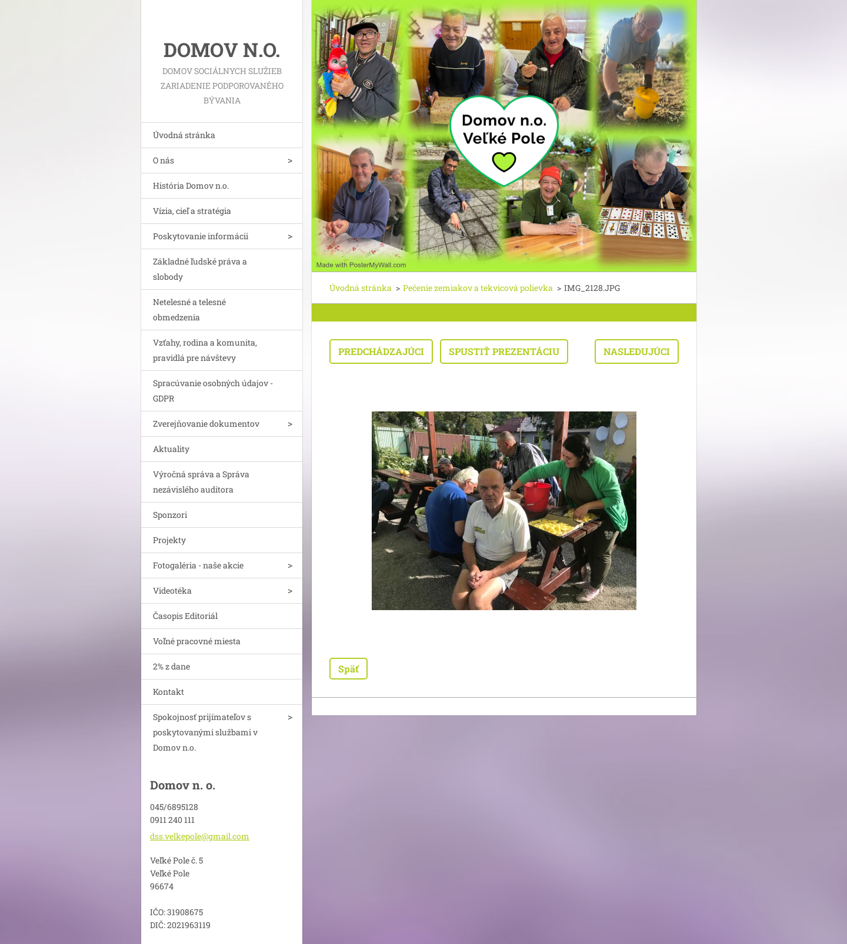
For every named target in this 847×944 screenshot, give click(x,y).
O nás (163, 160)
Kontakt (168, 691)
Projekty (169, 539)
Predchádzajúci (381, 351)
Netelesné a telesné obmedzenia (189, 309)
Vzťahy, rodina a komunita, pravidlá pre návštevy (205, 350)
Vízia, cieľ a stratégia (192, 210)
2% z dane (171, 666)
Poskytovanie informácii (200, 236)
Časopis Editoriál (185, 615)
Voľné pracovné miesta (197, 641)
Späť (348, 668)
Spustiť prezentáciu (504, 351)
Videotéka (172, 590)
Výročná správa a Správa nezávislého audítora (201, 481)
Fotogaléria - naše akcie (198, 565)
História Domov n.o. (191, 185)
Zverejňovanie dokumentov (206, 423)
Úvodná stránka (184, 134)
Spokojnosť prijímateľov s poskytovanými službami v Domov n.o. (205, 732)
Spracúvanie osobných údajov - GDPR (213, 390)
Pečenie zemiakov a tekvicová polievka (478, 287)
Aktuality (171, 448)
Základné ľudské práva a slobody (200, 269)
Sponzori (170, 514)
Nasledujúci (636, 351)
